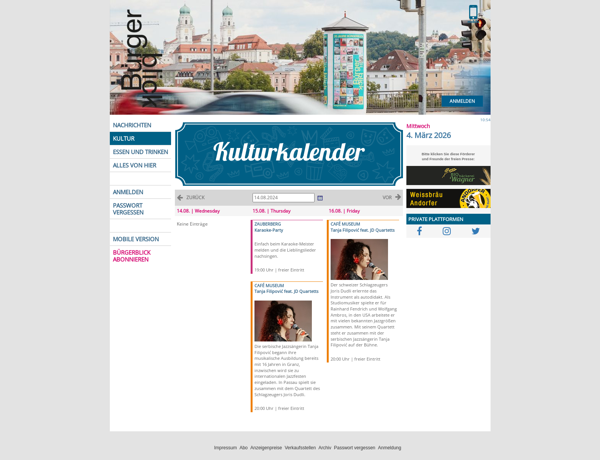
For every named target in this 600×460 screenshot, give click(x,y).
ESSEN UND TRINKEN (140, 152)
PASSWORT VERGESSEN (128, 209)
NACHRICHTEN (132, 125)
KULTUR (123, 138)
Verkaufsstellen (300, 447)
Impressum (225, 447)
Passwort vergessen (354, 447)
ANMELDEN (128, 192)
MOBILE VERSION (136, 239)
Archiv (324, 447)
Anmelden (462, 101)
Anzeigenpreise (266, 447)
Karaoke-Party (268, 230)
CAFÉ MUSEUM (269, 285)
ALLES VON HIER (134, 165)
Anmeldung (389, 447)
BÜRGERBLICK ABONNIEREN (131, 256)
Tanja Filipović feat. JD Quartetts (286, 291)
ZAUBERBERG (267, 224)
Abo (244, 447)
